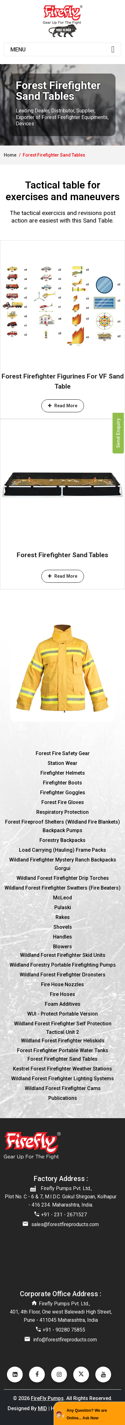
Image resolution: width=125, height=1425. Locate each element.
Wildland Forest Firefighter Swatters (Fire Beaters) (62, 888)
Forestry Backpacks (62, 840)
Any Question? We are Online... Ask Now (87, 1414)
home (10, 155)
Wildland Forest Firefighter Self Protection (62, 1024)
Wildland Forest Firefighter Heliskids (62, 1041)
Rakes (63, 917)
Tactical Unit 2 (62, 1032)
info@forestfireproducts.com (65, 1340)
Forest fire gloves (62, 802)
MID (42, 1408)
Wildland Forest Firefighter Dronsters (62, 975)
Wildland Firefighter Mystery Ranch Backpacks (62, 860)
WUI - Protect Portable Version (62, 1014)
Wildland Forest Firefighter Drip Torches (62, 878)
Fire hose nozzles (62, 984)
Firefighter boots (62, 783)
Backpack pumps (62, 830)
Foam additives (62, 1004)
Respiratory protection (62, 812)
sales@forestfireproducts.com (65, 1224)
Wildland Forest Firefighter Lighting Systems (62, 1079)
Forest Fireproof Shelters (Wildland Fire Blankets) (62, 822)
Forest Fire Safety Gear (63, 753)
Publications (62, 1098)
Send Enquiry (118, 433)
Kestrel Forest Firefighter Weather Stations (62, 1069)
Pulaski (62, 907)
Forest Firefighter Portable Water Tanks (62, 1050)
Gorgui (62, 868)
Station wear (62, 763)
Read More (62, 405)
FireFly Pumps (47, 1398)
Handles (62, 937)
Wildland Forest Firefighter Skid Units (62, 955)
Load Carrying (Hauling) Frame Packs (62, 850)
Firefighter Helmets (62, 773)
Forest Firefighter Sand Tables (62, 555)
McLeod (62, 898)
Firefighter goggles (62, 793)
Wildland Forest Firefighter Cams (63, 1088)
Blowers (62, 947)
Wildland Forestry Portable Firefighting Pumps (62, 965)
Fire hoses (62, 994)
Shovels (62, 927)
